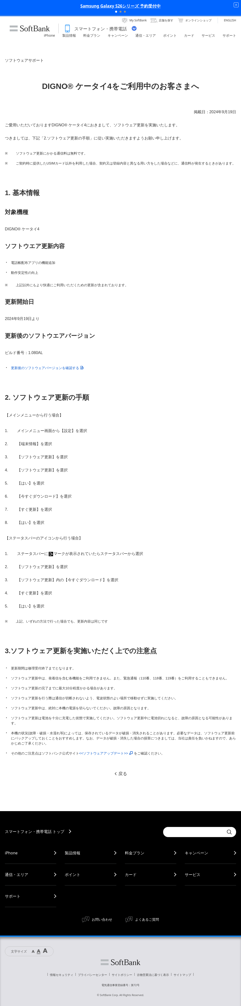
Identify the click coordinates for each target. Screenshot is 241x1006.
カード (131, 874)
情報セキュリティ (61, 975)
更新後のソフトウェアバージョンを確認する (47, 368)
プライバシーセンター (92, 975)
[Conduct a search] (193, 832)
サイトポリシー (122, 975)
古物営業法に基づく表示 (153, 975)
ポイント (72, 874)
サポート (12, 896)
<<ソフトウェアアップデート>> (106, 753)
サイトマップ (182, 975)
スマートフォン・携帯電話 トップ (34, 831)
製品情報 (72, 853)
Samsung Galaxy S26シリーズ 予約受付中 (120, 6)
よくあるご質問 (147, 919)
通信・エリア (16, 874)
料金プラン (134, 853)
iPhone (11, 853)
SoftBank (29, 28)
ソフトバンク (120, 962)
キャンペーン (196, 853)
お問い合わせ (102, 919)
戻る (120, 773)
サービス (192, 874)
